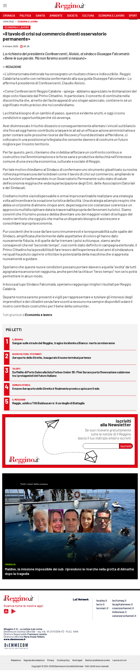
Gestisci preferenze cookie (97, 660)
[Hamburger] (5, 6)
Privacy (50, 660)
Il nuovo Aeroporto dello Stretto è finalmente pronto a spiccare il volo (55, 388)
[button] (133, 23)
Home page (8, 21)
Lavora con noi (119, 660)
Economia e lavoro (27, 21)
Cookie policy (63, 660)
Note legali (77, 660)
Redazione (16, 660)
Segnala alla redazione (34, 660)
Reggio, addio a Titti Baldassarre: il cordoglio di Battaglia (48, 403)
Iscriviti (126, 446)
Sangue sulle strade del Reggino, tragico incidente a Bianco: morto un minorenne (63, 343)
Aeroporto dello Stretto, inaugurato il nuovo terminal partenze (51, 357)
